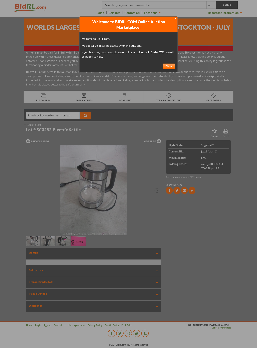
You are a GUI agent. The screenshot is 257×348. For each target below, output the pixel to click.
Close (169, 66)
